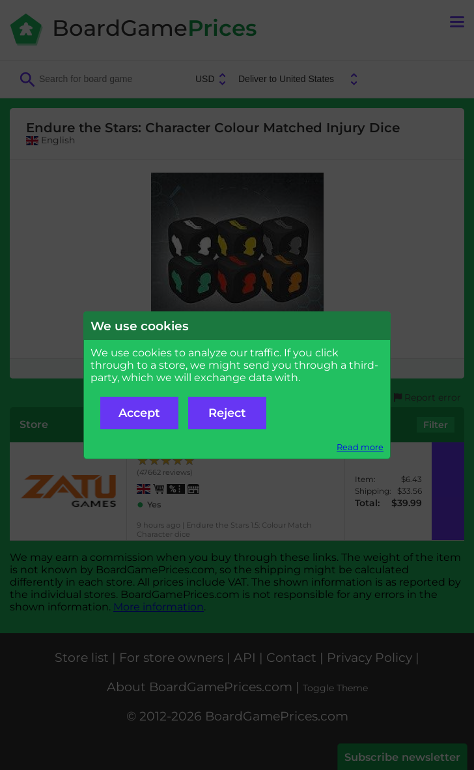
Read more (360, 447)
